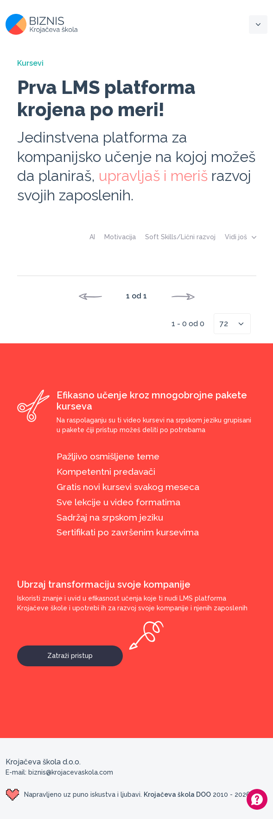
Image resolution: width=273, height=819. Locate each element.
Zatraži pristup (85, 652)
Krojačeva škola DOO (177, 794)
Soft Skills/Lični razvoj (180, 237)
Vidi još (240, 237)
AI (92, 237)
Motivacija (120, 237)
